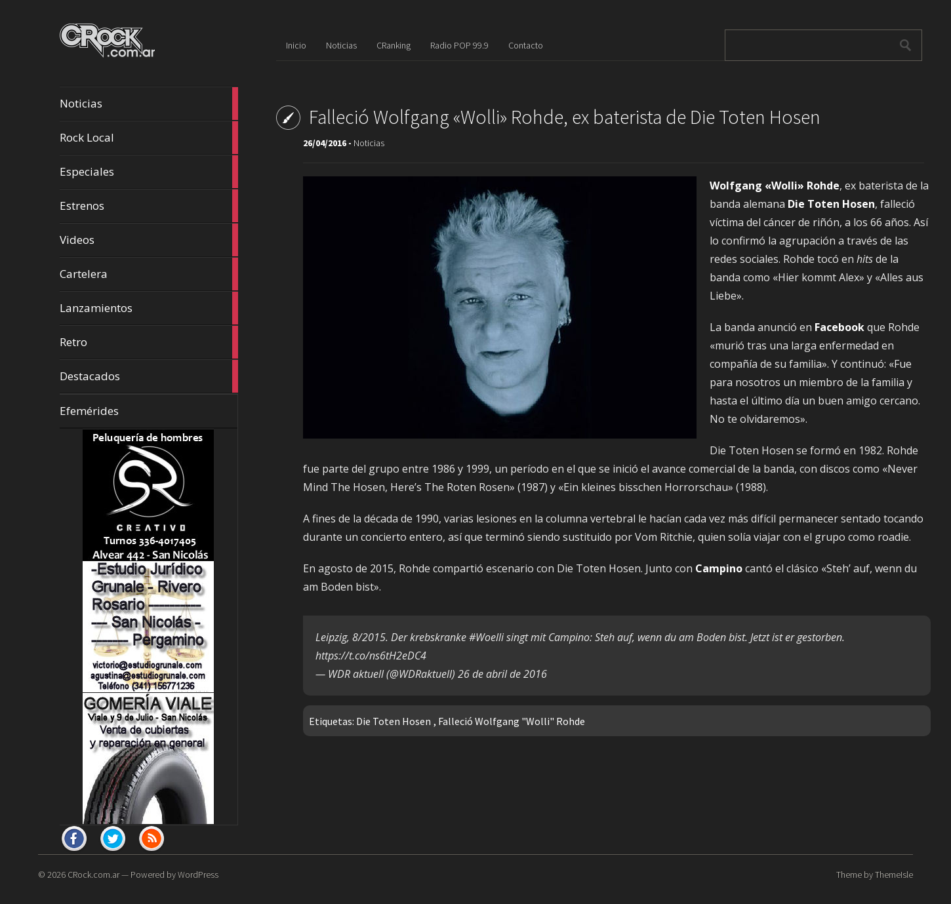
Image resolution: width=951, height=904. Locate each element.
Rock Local (149, 137)
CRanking (393, 45)
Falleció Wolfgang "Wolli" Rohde (511, 721)
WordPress (198, 874)
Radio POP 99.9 (459, 45)
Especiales (149, 171)
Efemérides (89, 410)
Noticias (149, 103)
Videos (149, 240)
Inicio (296, 45)
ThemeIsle (894, 874)
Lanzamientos (149, 308)
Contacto (525, 45)
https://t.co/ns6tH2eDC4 (370, 655)
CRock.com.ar (93, 874)
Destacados (149, 376)
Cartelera (149, 274)
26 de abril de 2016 (502, 674)
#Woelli (486, 637)
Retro (149, 342)
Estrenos (149, 205)
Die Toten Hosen (393, 721)
